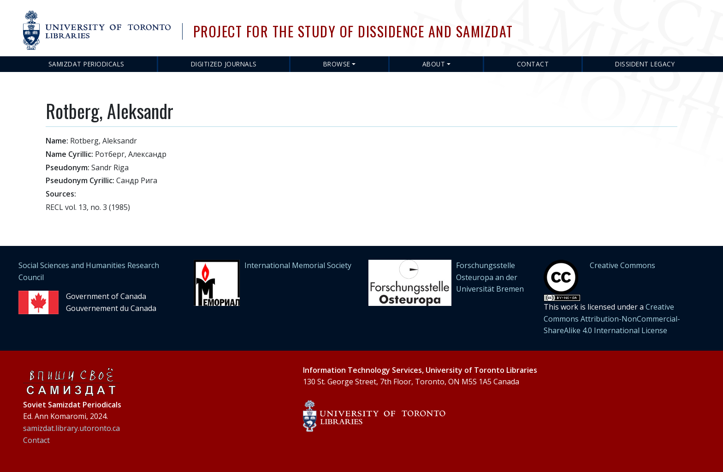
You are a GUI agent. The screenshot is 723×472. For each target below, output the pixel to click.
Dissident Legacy (645, 64)
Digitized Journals (224, 64)
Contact (533, 64)
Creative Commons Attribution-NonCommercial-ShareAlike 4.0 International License (612, 318)
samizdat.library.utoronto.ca (71, 428)
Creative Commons (622, 265)
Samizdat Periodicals (86, 64)
